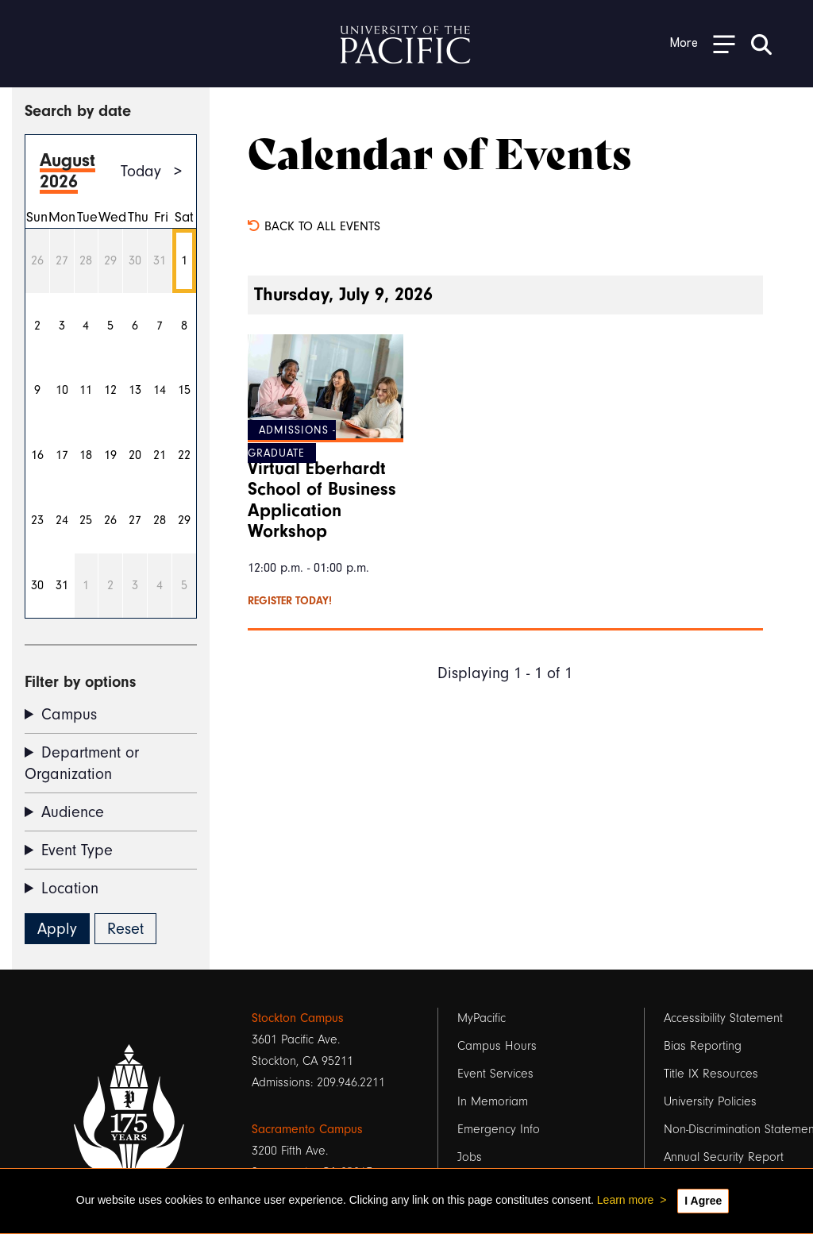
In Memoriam (492, 1101)
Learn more (625, 1200)
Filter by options (80, 682)
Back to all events (314, 226)
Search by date (78, 111)
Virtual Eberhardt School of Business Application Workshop (322, 500)
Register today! (290, 601)
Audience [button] (72, 812)
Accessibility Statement (723, 1018)
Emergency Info (498, 1129)
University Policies (710, 1101)
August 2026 (67, 170)
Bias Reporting (703, 1046)
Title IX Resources (711, 1073)
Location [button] (69, 888)
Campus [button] (69, 714)
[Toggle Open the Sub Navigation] (702, 43)
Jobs (469, 1157)
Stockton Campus (298, 1018)
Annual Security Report (724, 1157)
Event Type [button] (77, 850)
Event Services (495, 1073)
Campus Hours (497, 1046)
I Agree (703, 1200)
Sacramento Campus (307, 1129)
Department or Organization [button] (82, 763)
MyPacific (481, 1018)
